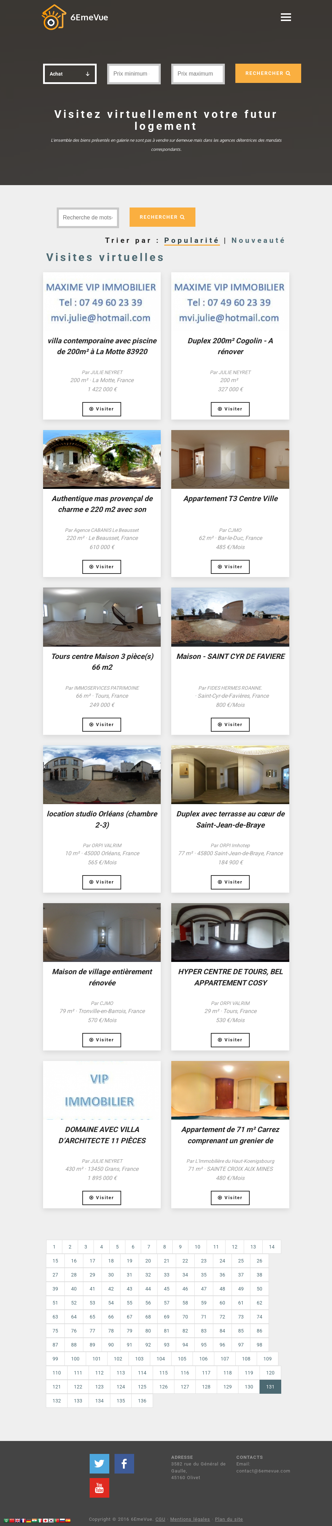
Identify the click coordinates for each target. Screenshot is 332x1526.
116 (185, 1373)
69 (167, 1317)
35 (204, 1275)
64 (74, 1317)
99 (55, 1359)
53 (92, 1303)
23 (204, 1261)
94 (185, 1345)
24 (222, 1261)
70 (185, 1317)
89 (92, 1345)
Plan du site (229, 1519)
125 (142, 1387)
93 (167, 1345)
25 (241, 1261)
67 (129, 1317)
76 (74, 1331)
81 (167, 1331)
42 (111, 1289)
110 (57, 1373)
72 (222, 1317)
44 (148, 1289)
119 (249, 1373)
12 (234, 1247)
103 (139, 1359)
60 (222, 1303)
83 (204, 1331)
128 (206, 1387)
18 (111, 1261)
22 (185, 1261)
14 (272, 1247)
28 (74, 1275)
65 (92, 1317)
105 (182, 1359)
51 (55, 1303)
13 (253, 1247)
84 (222, 1331)
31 (129, 1275)
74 (259, 1317)
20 (148, 1261)
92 (148, 1345)
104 (161, 1359)
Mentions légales (190, 1519)
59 (204, 1303)
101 (96, 1359)
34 (185, 1275)
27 (55, 1275)
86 (259, 1331)
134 (99, 1401)
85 (241, 1331)
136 (142, 1401)
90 (111, 1345)
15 (55, 1261)
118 (227, 1373)
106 (203, 1359)
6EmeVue (89, 17)
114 (142, 1373)
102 (118, 1359)
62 (259, 1303)
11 (216, 1247)
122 (78, 1387)
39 (55, 1289)
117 (206, 1373)
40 (74, 1289)
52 (74, 1303)
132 (57, 1401)
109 (267, 1359)
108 (246, 1359)
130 (249, 1387)
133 (78, 1401)
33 (167, 1275)
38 (259, 1275)
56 (148, 1303)
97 (241, 1345)
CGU (160, 1519)
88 (74, 1345)
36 (222, 1275)
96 (222, 1345)
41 (92, 1289)
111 (78, 1373)
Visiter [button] (101, 409)
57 (167, 1303)
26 (259, 1261)
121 (57, 1387)
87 (55, 1345)
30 (111, 1275)
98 (259, 1345)
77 (92, 1331)
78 (111, 1331)
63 (55, 1317)
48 (222, 1289)
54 (111, 1303)
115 (163, 1373)
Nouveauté (258, 240)
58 (185, 1303)
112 (99, 1373)
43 (129, 1289)
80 (148, 1331)
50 (259, 1289)
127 (185, 1387)
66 (111, 1317)
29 (92, 1275)
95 (204, 1345)
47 (204, 1289)
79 (129, 1331)
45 (167, 1289)
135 (121, 1401)
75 (55, 1331)
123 (99, 1387)
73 (241, 1317)
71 (204, 1317)
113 (121, 1373)
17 (92, 1261)
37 (241, 1275)
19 (129, 1261)
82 (185, 1331)
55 (129, 1303)
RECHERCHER (268, 73)
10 (197, 1247)
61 (241, 1303)
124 (121, 1387)
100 (75, 1359)
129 (227, 1387)
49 (241, 1289)
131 (273, 1386)
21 (167, 1261)
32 (148, 1275)
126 (163, 1387)
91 (129, 1345)
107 (225, 1359)
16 (74, 1261)
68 (148, 1317)
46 (185, 1289)
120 (270, 1373)
